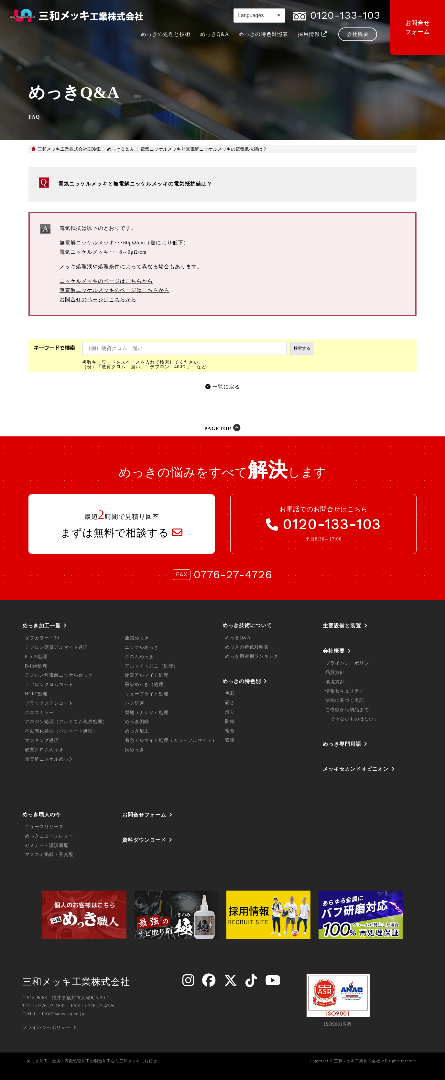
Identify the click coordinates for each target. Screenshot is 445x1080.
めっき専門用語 (342, 744)
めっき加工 (137, 731)
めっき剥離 (137, 721)
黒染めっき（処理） (146, 684)
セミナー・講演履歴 (47, 845)
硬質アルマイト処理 (146, 675)
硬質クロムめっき (44, 749)
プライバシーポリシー (349, 663)
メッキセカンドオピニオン (356, 769)
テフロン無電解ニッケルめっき (59, 675)
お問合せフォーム (417, 27)
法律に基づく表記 (344, 700)
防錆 (230, 721)
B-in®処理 (36, 666)
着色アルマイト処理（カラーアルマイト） (171, 740)
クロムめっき (139, 656)
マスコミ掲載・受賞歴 (49, 854)
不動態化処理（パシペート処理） (61, 731)
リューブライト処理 (146, 693)
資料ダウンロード (144, 840)
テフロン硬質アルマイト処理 (56, 647)
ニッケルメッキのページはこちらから (106, 281)
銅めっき (134, 749)
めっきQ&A (238, 637)
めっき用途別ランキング (251, 656)
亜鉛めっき (137, 638)
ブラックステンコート (49, 703)
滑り (230, 712)
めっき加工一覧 (41, 625)
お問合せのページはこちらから (98, 299)
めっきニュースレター (49, 836)
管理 (230, 739)
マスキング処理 (42, 740)
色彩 (230, 693)
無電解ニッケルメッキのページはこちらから (114, 290)
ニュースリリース (44, 826)
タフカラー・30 (42, 638)
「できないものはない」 (352, 719)
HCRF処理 (36, 693)
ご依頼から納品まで (347, 709)
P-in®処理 (36, 656)
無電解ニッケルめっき (49, 759)
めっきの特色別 (241, 681)
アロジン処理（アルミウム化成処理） (66, 721)
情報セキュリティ (344, 691)
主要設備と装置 (342, 625)
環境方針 (335, 681)
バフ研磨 (134, 703)
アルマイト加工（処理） (151, 666)
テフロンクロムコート (49, 684)
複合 (230, 730)
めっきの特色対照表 (247, 647)
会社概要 (334, 651)
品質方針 (335, 672)
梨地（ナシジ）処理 (146, 712)
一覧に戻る (226, 387)
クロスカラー (39, 712)
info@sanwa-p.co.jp (63, 1013)
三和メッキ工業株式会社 (76, 982)
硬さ (230, 702)
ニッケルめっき (142, 647)
